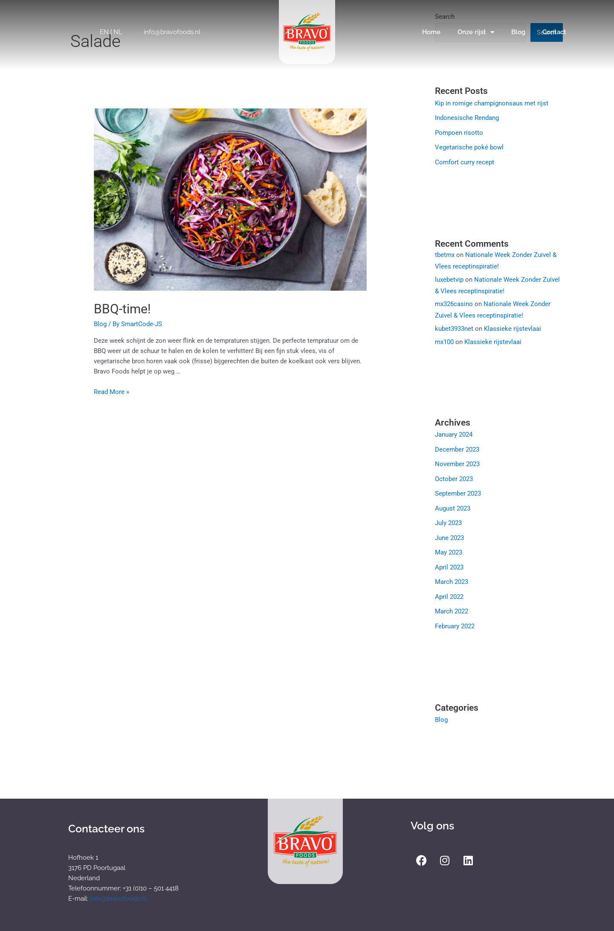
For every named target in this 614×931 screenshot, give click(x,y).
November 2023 (457, 462)
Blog (518, 32)
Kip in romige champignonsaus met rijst (491, 103)
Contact (554, 32)
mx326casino (454, 302)
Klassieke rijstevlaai (512, 327)
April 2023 (449, 562)
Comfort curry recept (464, 161)
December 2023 (457, 447)
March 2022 (451, 606)
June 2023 (449, 533)
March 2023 (451, 577)
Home (431, 32)
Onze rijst (476, 32)
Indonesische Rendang (467, 117)
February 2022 (455, 620)
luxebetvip (449, 278)
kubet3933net (454, 327)
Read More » (111, 392)
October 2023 (454, 476)
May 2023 (448, 548)
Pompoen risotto (459, 132)
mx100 (444, 340)
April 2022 (449, 591)
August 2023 (452, 505)
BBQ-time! (122, 308)
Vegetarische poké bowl (469, 146)
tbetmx (445, 253)
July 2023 (448, 519)
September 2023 (458, 490)
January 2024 (453, 433)
